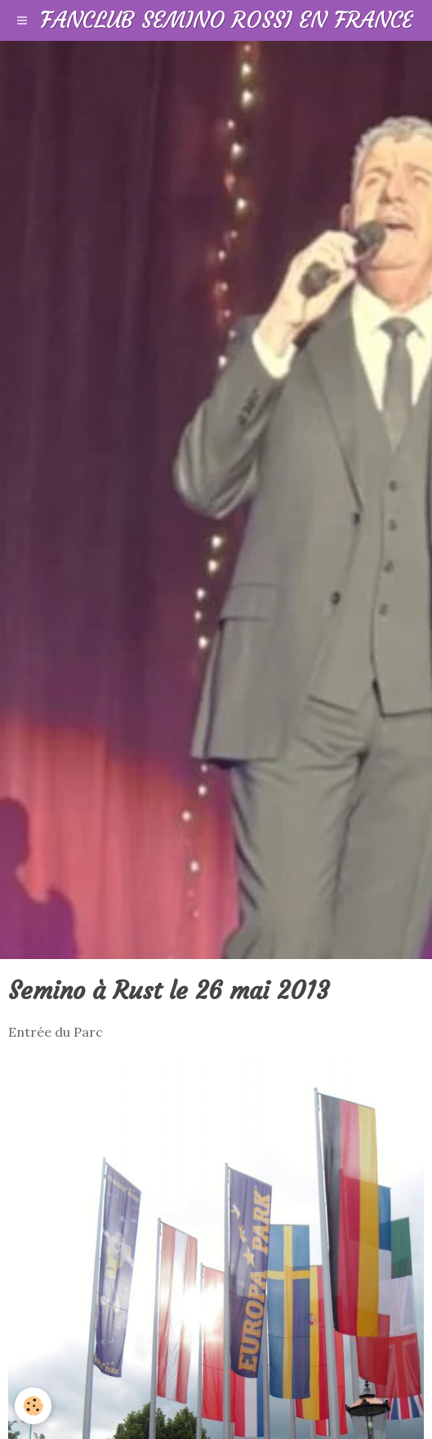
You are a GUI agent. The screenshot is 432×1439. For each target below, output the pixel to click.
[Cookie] (33, 1405)
